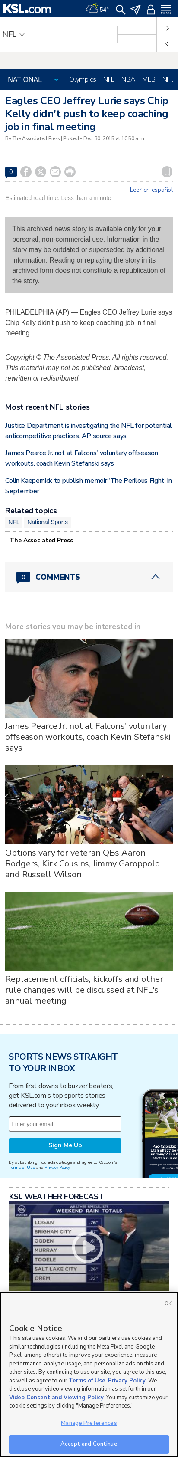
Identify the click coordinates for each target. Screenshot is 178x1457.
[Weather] (97, 8)
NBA (128, 79)
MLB (148, 79)
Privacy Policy (57, 1167)
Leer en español (151, 190)
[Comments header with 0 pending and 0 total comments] (89, 577)
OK (168, 1303)
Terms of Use (22, 1167)
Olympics (82, 79)
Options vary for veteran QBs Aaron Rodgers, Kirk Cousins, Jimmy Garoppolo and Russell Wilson (82, 863)
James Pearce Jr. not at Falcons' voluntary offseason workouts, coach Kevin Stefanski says (87, 737)
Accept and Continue (88, 1444)
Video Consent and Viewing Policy (56, 1397)
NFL (108, 79)
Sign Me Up (65, 1145)
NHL (168, 79)
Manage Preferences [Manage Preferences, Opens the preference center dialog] (89, 1423)
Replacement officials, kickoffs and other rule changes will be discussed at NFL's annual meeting (84, 990)
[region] (89, 1374)
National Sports (47, 521)
